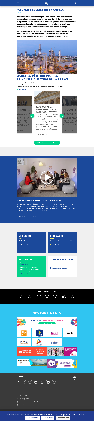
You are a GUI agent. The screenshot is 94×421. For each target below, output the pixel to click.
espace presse (22, 388)
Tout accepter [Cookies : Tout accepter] (32, 417)
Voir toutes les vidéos (29, 217)
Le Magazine (23, 399)
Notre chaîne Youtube (59, 268)
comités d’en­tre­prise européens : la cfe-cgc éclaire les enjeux (22, 110)
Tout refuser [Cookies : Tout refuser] (47, 417)
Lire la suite (23, 89)
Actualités (22, 396)
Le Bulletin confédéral (27, 402)
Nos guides (22, 405)
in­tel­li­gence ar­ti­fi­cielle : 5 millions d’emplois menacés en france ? (71, 110)
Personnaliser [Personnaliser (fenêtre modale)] (63, 417)
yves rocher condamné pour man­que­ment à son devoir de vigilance (46, 108)
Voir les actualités (47, 323)
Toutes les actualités (47, 143)
